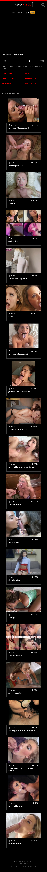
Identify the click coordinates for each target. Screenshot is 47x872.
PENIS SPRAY (28, 73)
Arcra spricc (23, 115)
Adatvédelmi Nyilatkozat (23, 862)
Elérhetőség (23, 864)
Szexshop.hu (6, 84)
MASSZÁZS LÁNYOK (8, 78)
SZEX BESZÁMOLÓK (30, 78)
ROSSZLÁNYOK (7, 73)
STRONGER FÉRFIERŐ (31, 84)
